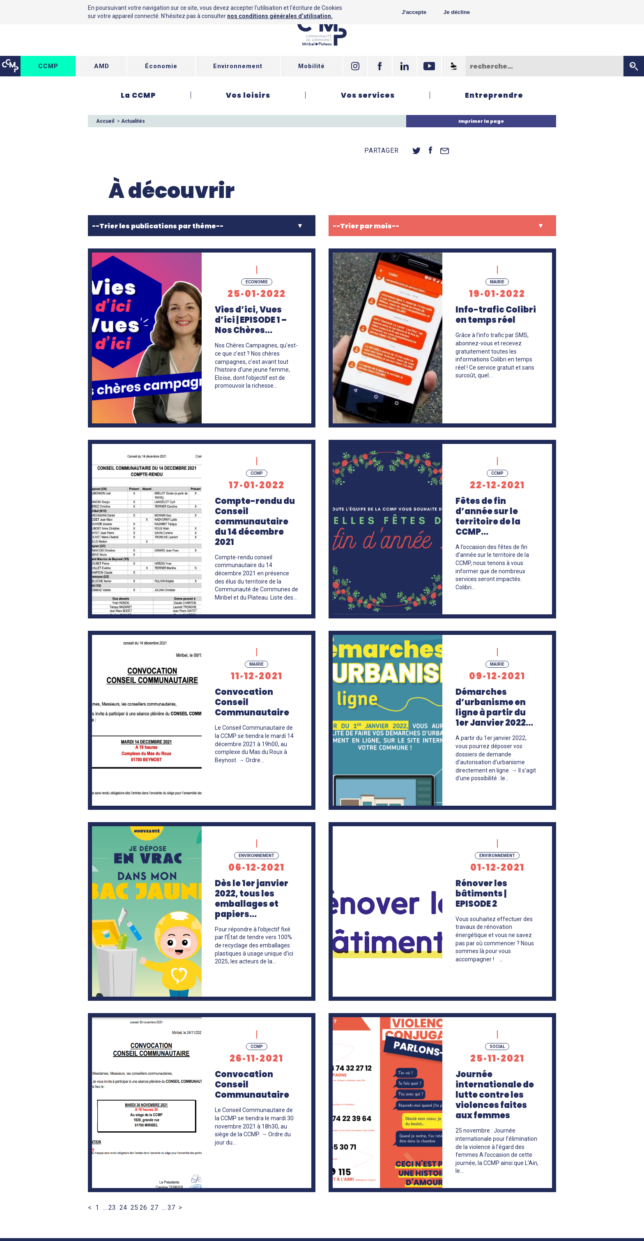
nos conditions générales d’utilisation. (280, 16)
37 (171, 1207)
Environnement (237, 66)
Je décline (457, 12)
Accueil (105, 121)
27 (154, 1207)
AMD (101, 66)
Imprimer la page (481, 121)
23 (112, 1207)
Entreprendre (494, 95)
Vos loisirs (248, 95)
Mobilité (311, 66)
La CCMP (138, 95)
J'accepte (414, 12)
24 (123, 1207)
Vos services (368, 95)
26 (143, 1207)
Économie (161, 66)
